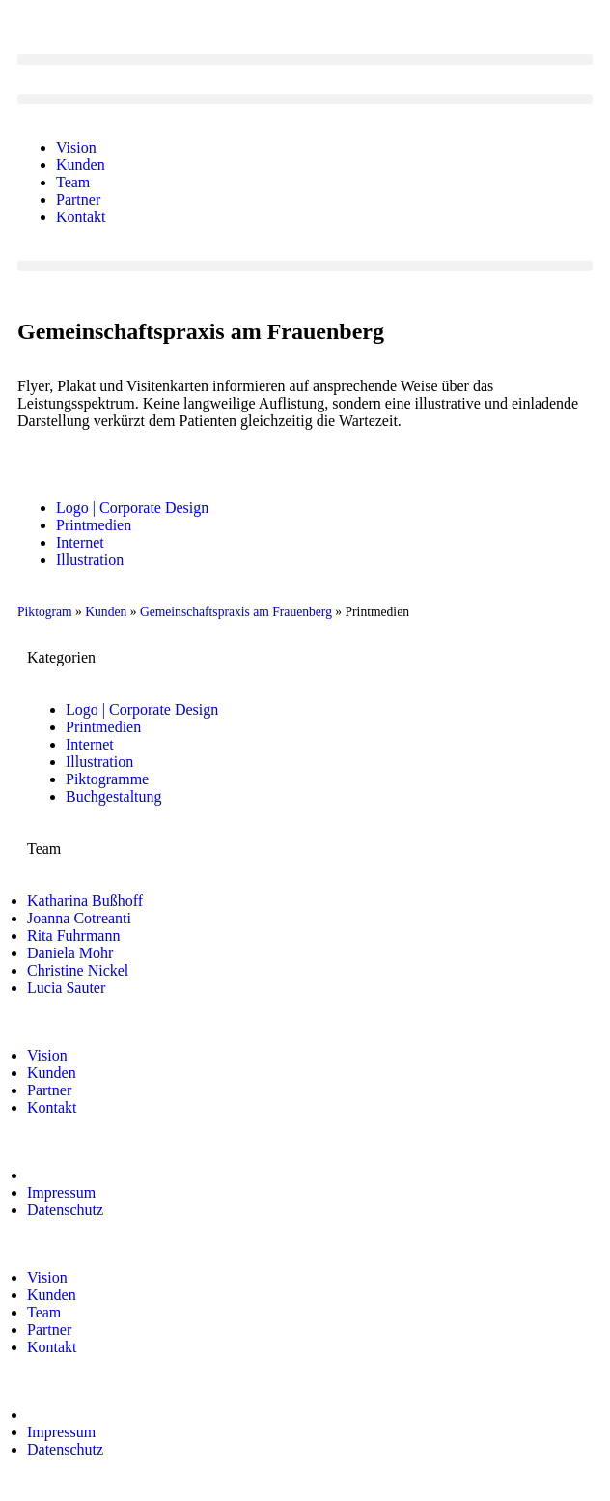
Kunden (80, 164)
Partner (78, 199)
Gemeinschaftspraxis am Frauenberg (236, 612)
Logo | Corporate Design (132, 507)
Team (73, 182)
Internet (80, 542)
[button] (305, 59)
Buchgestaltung (114, 796)
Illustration (90, 560)
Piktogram (44, 612)
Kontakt (81, 217)
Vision (76, 147)
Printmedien (93, 525)
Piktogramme (107, 779)
